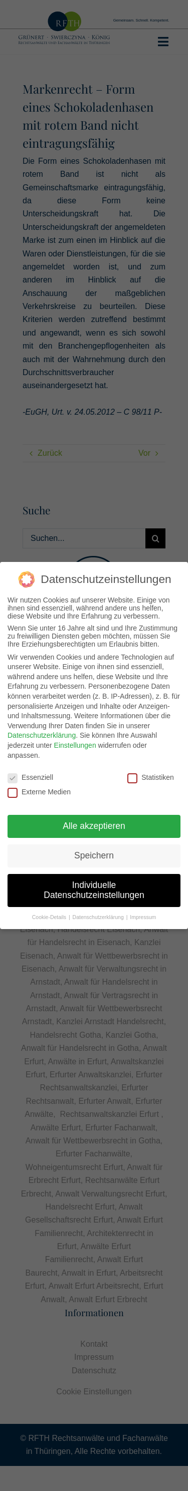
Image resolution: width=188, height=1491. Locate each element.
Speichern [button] (94, 854)
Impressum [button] (143, 916)
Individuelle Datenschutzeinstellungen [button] (94, 889)
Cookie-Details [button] (50, 916)
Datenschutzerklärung (42, 735)
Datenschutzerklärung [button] (99, 916)
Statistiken (150, 777)
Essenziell (30, 777)
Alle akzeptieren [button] (94, 825)
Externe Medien (39, 791)
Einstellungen (75, 744)
